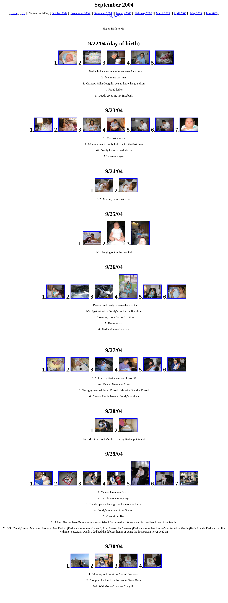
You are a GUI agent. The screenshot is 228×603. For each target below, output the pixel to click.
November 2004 (80, 13)
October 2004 (59, 13)
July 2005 (114, 16)
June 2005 (211, 13)
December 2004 (103, 13)
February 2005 (143, 13)
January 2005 (123, 13)
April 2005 (180, 13)
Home (14, 13)
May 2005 (196, 13)
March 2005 (163, 13)
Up (23, 13)
